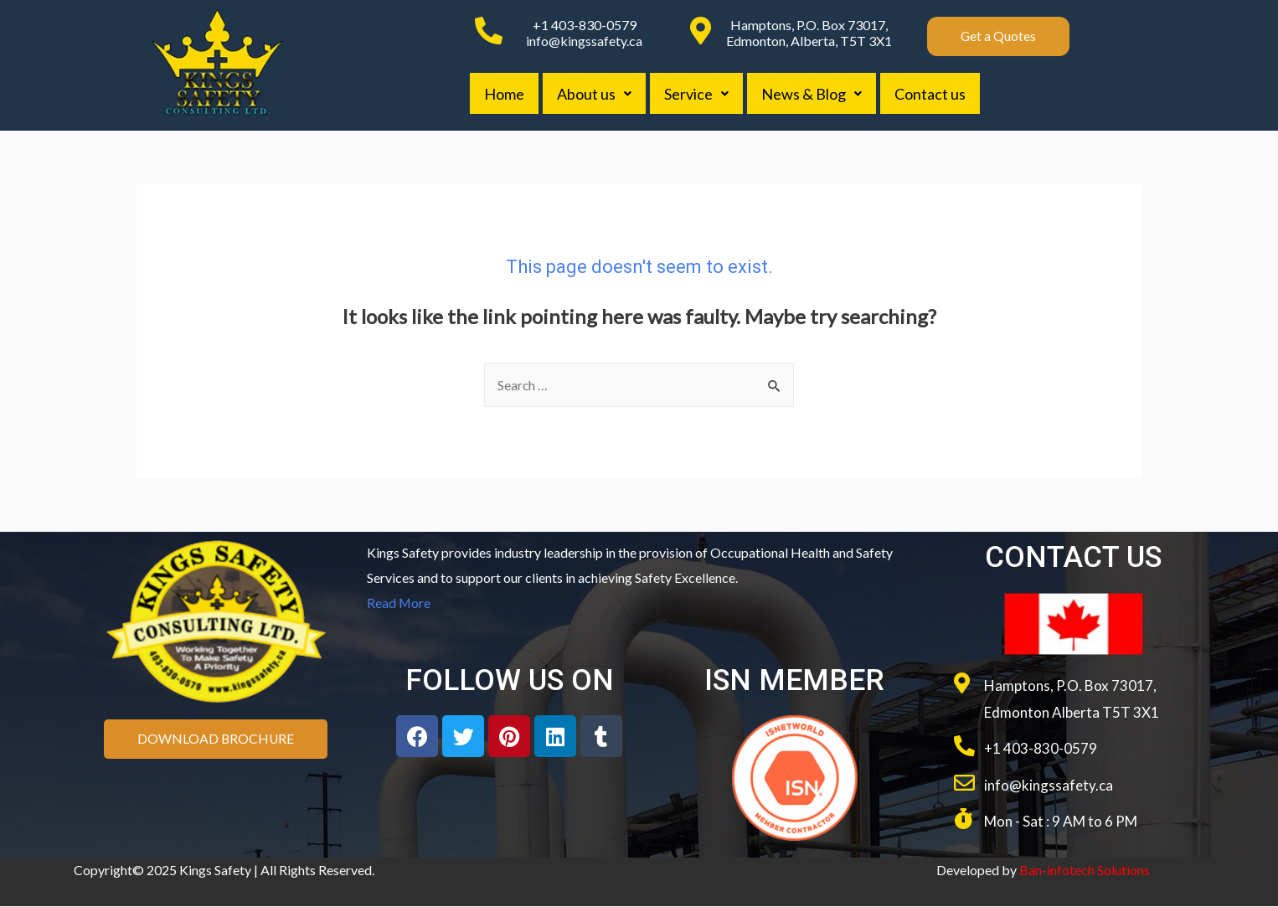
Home (505, 94)
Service (700, 94)
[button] (998, 36)
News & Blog (817, 94)
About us (596, 94)
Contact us (937, 94)
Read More (399, 603)
